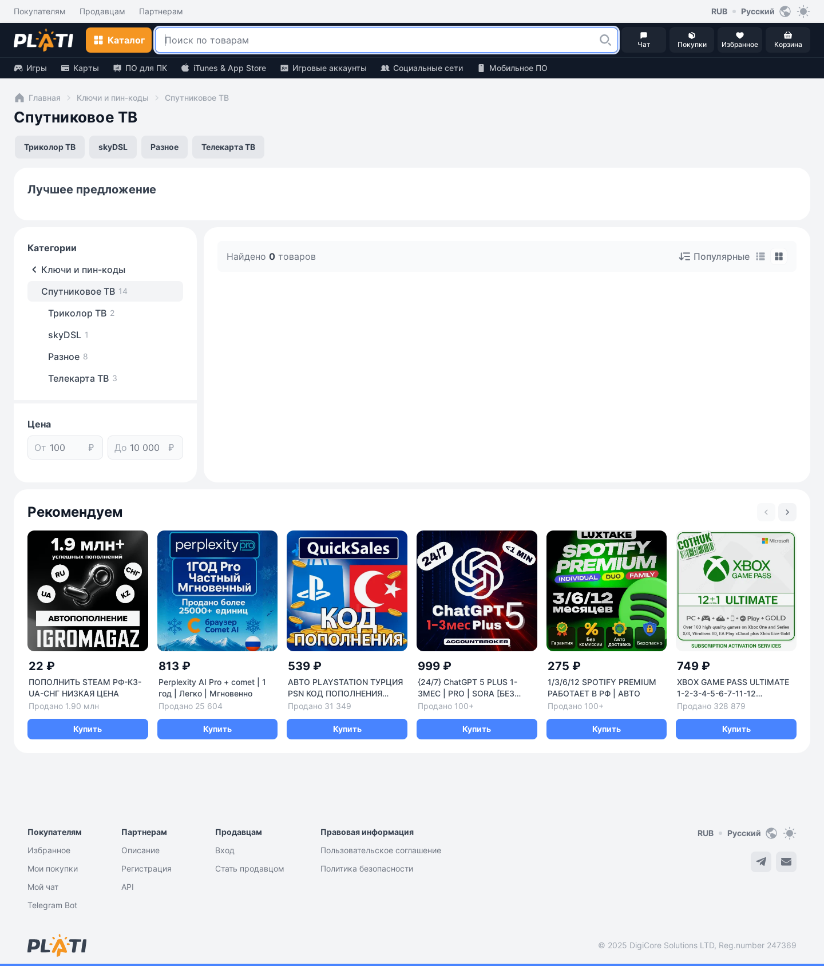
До (120, 447)
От (40, 447)
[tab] (760, 256)
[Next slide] (787, 512)
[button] (605, 40)
